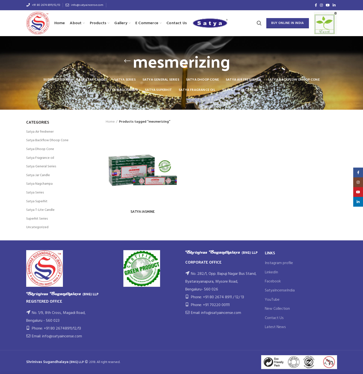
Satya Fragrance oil (40, 158)
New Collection (277, 309)
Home (110, 121)
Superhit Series (37, 219)
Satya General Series (41, 166)
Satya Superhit (36, 201)
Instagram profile (279, 263)
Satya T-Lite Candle (40, 210)
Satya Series (35, 192)
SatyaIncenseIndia (280, 290)
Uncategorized (37, 227)
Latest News (275, 327)
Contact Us (274, 318)
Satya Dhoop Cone (40, 149)
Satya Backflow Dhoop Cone (47, 140)
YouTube (272, 300)
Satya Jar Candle (38, 175)
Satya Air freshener (40, 132)
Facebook (273, 281)
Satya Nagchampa (39, 184)
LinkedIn (271, 272)
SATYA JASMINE (142, 211)
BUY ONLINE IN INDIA (287, 23)
